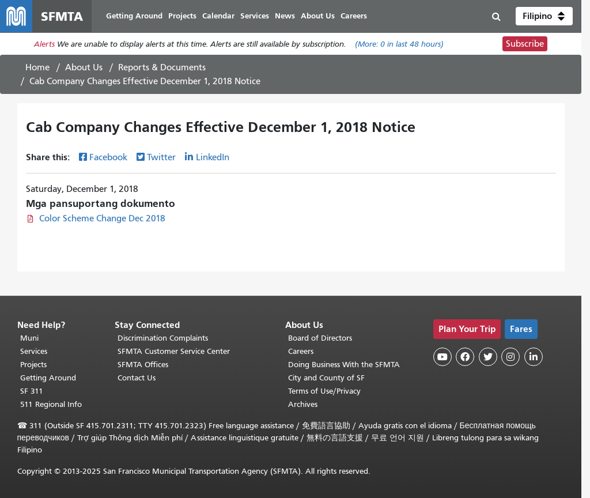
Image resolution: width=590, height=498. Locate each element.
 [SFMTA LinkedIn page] (534, 356)
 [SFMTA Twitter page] (488, 356)
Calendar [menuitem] (218, 16)
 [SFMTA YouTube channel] (442, 356)
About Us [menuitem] (318, 16)
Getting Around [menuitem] (134, 16)
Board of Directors (320, 338)
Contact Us (137, 378)
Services (33, 351)
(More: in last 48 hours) (399, 44)
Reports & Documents (162, 67)
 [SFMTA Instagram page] (510, 356)
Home (37, 67)
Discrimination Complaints (163, 338)
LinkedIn (212, 157)
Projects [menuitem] (182, 16)
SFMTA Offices (143, 364)
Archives (302, 404)
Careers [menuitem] (354, 16)
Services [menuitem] (254, 16)
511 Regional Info (51, 404)
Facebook (108, 157)
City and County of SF (326, 378)
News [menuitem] (285, 16)
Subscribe (525, 44)
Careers (300, 351)
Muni (29, 338)
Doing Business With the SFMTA (344, 364)
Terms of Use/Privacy (324, 391)
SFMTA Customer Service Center (174, 351)
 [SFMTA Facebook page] (465, 356)
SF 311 (31, 391)
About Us (84, 67)
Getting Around (48, 378)
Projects (33, 364)
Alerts (44, 44)
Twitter (161, 157)
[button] (544, 16)
